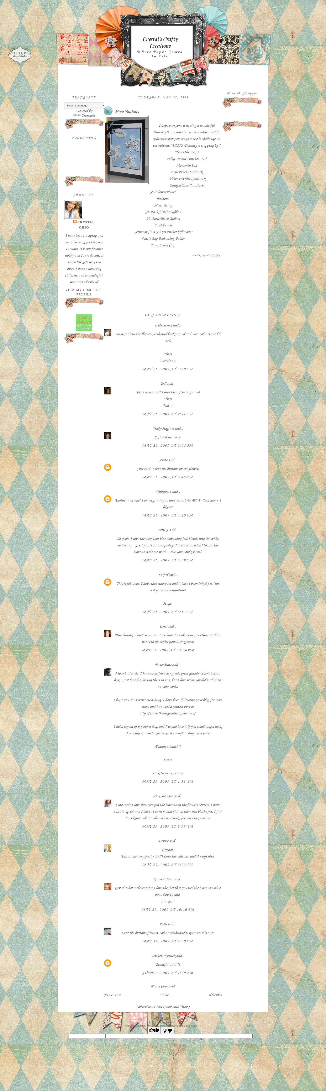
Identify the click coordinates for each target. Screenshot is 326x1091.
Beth (163, 924)
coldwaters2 (163, 325)
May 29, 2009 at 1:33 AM (167, 781)
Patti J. (163, 530)
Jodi (163, 383)
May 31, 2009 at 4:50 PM (167, 941)
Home (164, 995)
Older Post (214, 995)
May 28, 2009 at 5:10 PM (167, 515)
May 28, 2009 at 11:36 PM (167, 650)
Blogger (250, 93)
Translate (84, 115)
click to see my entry (168, 773)
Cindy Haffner (163, 428)
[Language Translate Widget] (85, 105)
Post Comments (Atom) (172, 1007)
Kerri (163, 626)
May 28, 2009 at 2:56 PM (167, 445)
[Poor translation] (167, 1030)
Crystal (86, 222)
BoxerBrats (163, 664)
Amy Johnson (163, 796)
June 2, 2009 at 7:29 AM (167, 973)
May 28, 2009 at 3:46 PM (167, 477)
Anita (163, 460)
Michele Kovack (163, 956)
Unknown (163, 491)
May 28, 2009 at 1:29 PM (167, 369)
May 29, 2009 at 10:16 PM (167, 909)
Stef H (163, 575)
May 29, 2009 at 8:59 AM (167, 826)
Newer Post (112, 995)
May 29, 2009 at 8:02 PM (167, 864)
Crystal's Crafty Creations (159, 42)
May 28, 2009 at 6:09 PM (167, 560)
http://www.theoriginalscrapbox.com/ (167, 713)
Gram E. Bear (163, 879)
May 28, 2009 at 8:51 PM (167, 612)
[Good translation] (154, 1030)
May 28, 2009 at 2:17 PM (167, 414)
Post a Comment (163, 986)
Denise (163, 841)
